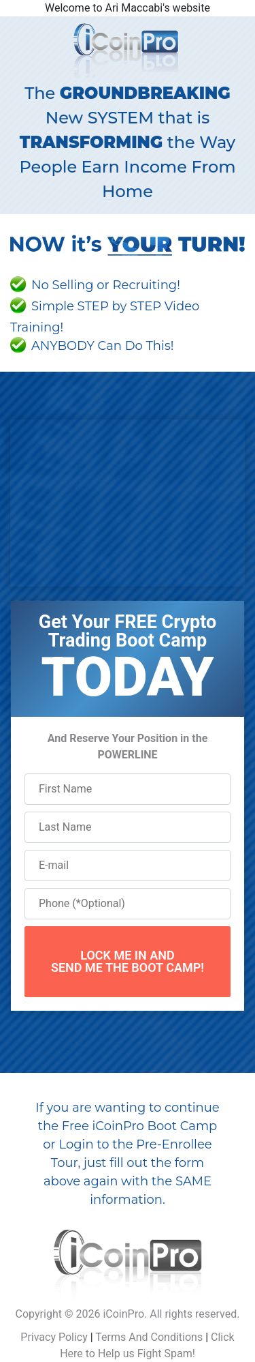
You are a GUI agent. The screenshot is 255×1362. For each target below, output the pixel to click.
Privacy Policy (54, 1337)
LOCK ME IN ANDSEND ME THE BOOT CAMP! (127, 961)
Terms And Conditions (149, 1337)
